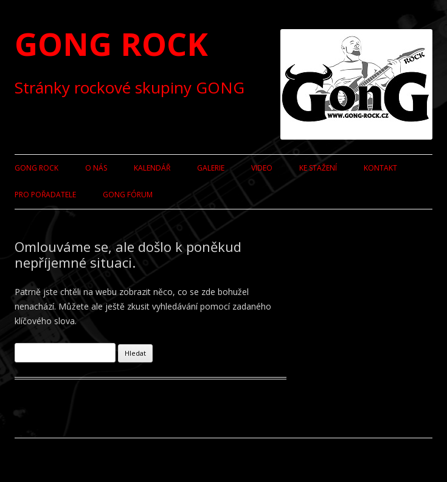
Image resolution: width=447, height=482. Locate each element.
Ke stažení (318, 168)
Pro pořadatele (45, 194)
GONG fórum (128, 194)
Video (261, 168)
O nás (96, 168)
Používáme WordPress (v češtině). (72, 460)
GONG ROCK (111, 43)
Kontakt (380, 168)
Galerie (210, 168)
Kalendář (152, 168)
